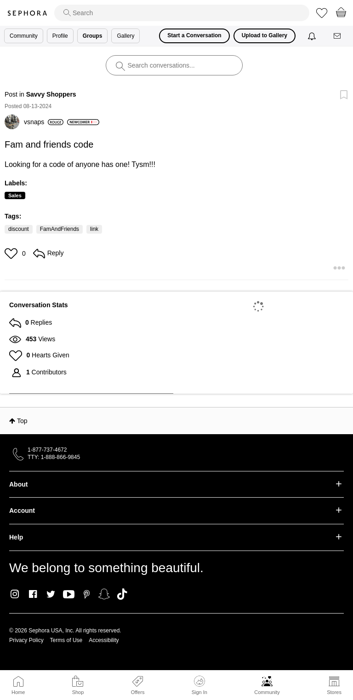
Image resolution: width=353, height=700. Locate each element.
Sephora (27, 13)
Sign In (199, 685)
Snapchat (104, 594)
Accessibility (104, 640)
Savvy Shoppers (51, 94)
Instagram (15, 594)
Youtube (68, 594)
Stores (334, 692)
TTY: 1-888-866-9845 (54, 457)
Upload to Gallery (264, 35)
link (94, 229)
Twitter (51, 594)
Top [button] (22, 421)
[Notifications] (313, 36)
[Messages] (338, 36)
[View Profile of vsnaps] (43, 122)
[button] (12, 253)
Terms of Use (66, 640)
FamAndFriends (59, 229)
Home (18, 692)
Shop (78, 692)
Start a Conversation (194, 35)
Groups (92, 36)
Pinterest (86, 594)
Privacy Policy (26, 640)
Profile (60, 36)
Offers (138, 692)
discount (18, 229)
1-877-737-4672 (47, 450)
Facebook (33, 594)
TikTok (122, 594)
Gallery (125, 36)
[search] (181, 13)
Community (267, 692)
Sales (15, 195)
